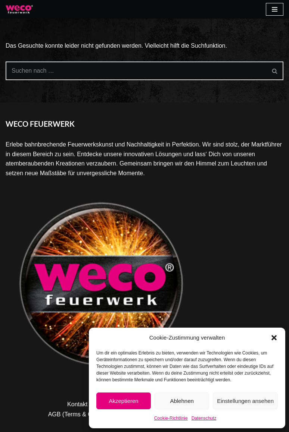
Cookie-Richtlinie (171, 418)
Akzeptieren (123, 401)
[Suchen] (136, 71)
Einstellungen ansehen (245, 401)
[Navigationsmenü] (274, 9)
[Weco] (19, 9)
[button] (274, 337)
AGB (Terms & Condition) (81, 414)
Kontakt (77, 404)
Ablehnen (181, 401)
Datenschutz (204, 418)
